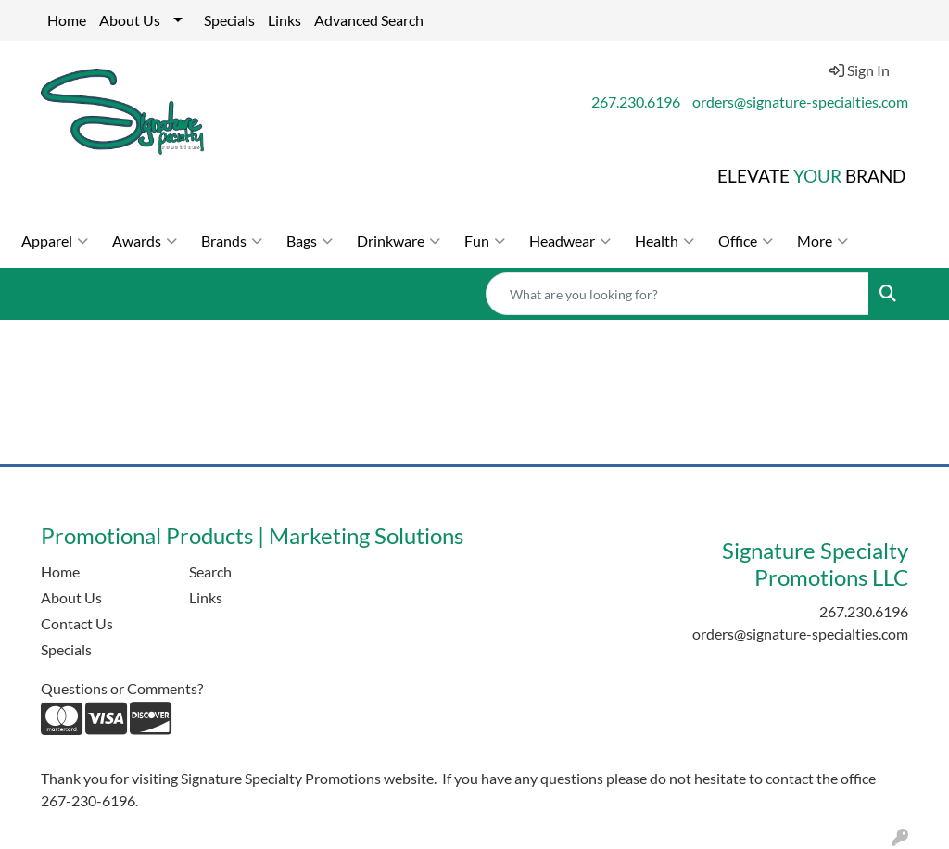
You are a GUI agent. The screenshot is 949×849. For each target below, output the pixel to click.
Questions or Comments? (122, 688)
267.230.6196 (635, 101)
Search (210, 571)
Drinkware (398, 241)
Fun (484, 241)
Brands (231, 241)
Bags (309, 241)
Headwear (570, 241)
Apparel (54, 241)
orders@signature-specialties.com (800, 101)
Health (664, 241)
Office (745, 241)
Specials (229, 20)
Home (66, 20)
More (822, 241)
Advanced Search (369, 20)
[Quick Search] (677, 293)
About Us (129, 20)
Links (284, 20)
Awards (144, 241)
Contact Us (77, 623)
